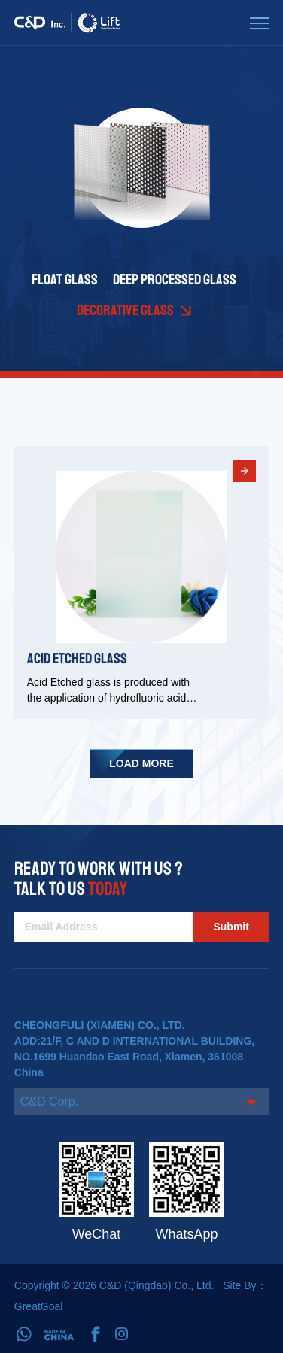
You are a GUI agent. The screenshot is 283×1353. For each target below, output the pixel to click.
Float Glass (65, 279)
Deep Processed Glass (174, 279)
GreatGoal (38, 1306)
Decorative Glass (125, 310)
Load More (141, 763)
